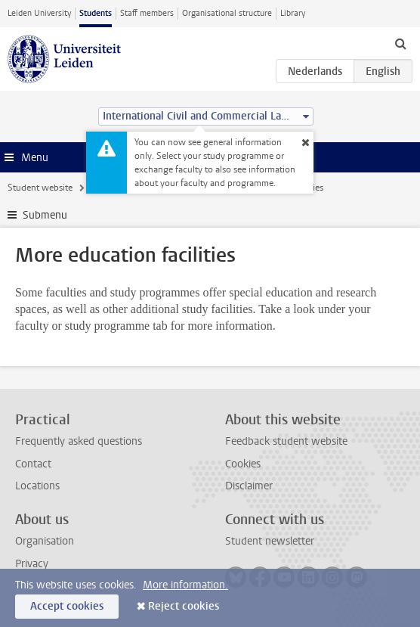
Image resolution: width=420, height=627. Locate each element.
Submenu (45, 215)
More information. (185, 585)
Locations (37, 486)
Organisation (44, 541)
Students (95, 13)
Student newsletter (269, 541)
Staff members (147, 13)
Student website (40, 188)
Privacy (31, 564)
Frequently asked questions (78, 441)
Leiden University (39, 13)
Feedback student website (286, 441)
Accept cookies (66, 606)
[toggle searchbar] (400, 43)
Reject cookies (183, 606)
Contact (33, 464)
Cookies (243, 464)
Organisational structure (227, 13)
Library (292, 13)
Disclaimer (249, 486)
